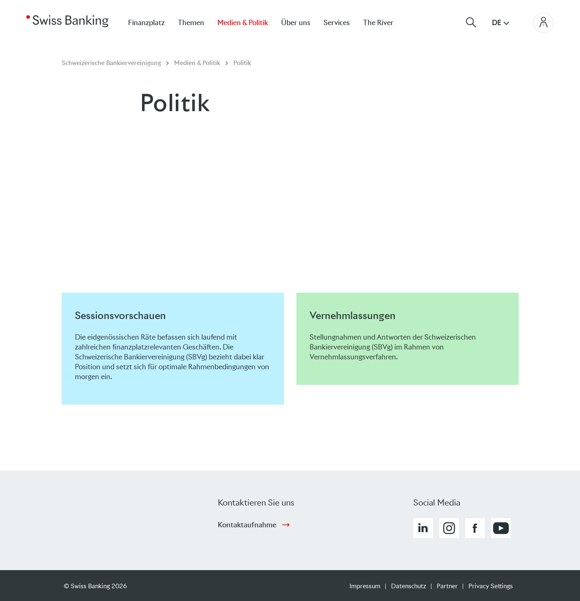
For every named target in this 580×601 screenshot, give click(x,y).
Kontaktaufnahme (247, 524)
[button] (423, 528)
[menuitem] (385, 22)
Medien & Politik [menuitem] (242, 22)
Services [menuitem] (337, 22)
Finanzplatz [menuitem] (146, 22)
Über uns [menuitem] (295, 22)
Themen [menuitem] (191, 22)
